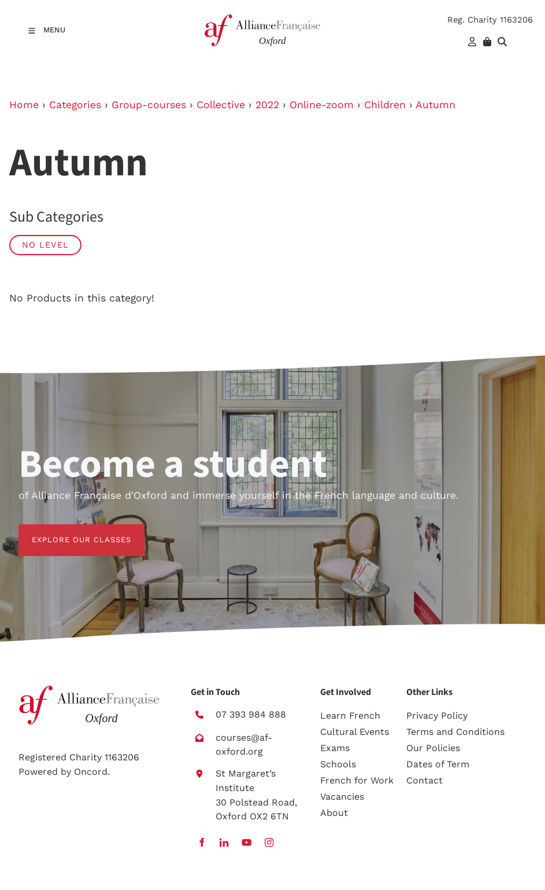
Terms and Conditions (455, 731)
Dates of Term (437, 764)
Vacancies (342, 796)
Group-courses (149, 105)
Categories (75, 105)
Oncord (90, 771)
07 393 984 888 (251, 714)
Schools (338, 764)
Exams (335, 747)
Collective (221, 105)
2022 (267, 105)
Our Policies (433, 747)
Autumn (435, 105)
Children (385, 105)
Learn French (350, 715)
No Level (45, 245)
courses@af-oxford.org (244, 744)
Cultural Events (354, 731)
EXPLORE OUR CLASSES (68, 531)
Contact (424, 780)
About (334, 812)
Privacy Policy (437, 715)
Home (24, 105)
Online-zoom (322, 105)
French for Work (357, 780)
